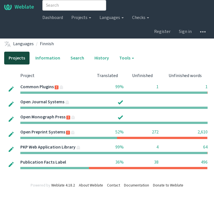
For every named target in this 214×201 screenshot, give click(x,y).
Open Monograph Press (42, 117)
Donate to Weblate (168, 185)
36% (119, 162)
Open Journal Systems (42, 102)
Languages (111, 18)
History (101, 58)
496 (204, 162)
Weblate (19, 7)
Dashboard (52, 18)
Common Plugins (37, 87)
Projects (81, 18)
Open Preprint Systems (42, 132)
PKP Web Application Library (48, 147)
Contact (113, 185)
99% (119, 87)
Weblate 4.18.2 (63, 185)
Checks (140, 18)
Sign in (185, 31)
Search (77, 58)
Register (162, 31)
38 (156, 162)
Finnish (47, 44)
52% (119, 132)
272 (155, 132)
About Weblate (91, 185)
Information (47, 58)
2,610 (203, 132)
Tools (126, 58)
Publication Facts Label (43, 162)
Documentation (136, 185)
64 (205, 147)
